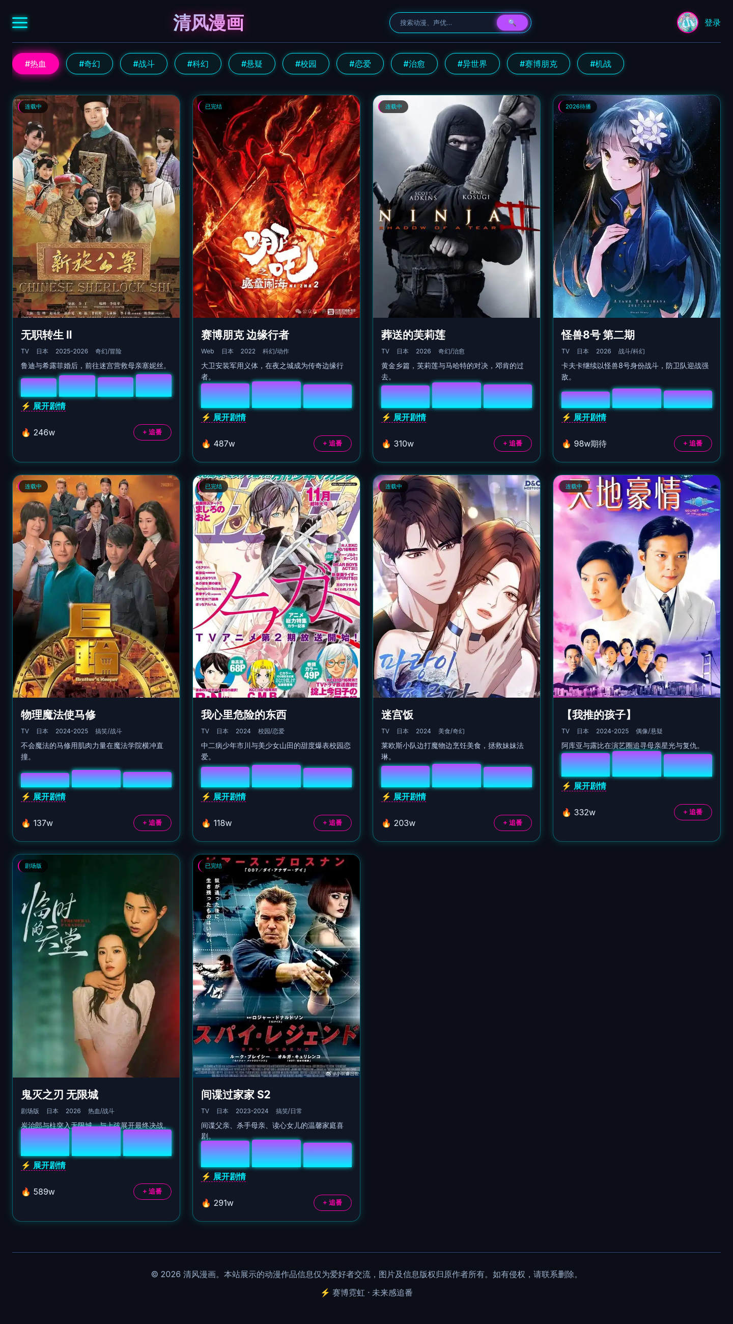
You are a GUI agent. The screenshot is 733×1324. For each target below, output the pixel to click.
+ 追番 (152, 432)
